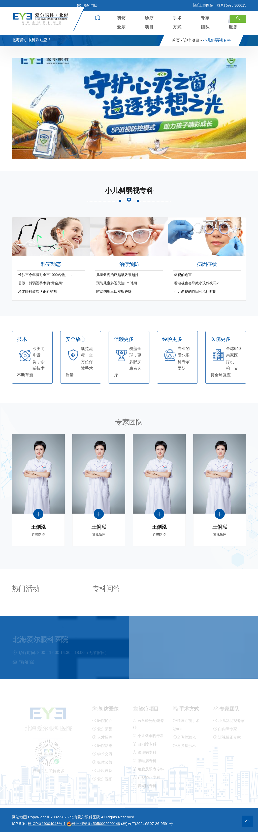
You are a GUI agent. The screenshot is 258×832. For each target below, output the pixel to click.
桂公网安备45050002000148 (93, 823)
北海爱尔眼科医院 (85, 817)
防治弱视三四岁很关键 (114, 291)
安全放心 (75, 339)
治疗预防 (129, 264)
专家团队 (205, 22)
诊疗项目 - (192, 40)
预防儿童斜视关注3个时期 (116, 283)
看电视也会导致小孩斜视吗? (196, 283)
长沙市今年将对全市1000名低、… (45, 275)
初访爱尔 (121, 22)
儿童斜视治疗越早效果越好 (117, 275)
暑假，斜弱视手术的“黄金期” (40, 283)
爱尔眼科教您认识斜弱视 (37, 291)
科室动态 (51, 264)
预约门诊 (87, 6)
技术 (22, 339)
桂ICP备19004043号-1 (47, 823)
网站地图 (19, 817)
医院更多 (220, 339)
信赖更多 (124, 339)
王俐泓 (38, 527)
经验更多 (172, 339)
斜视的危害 (183, 275)
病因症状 (207, 264)
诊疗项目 (149, 22)
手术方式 (177, 22)
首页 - (177, 40)
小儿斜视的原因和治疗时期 (195, 291)
